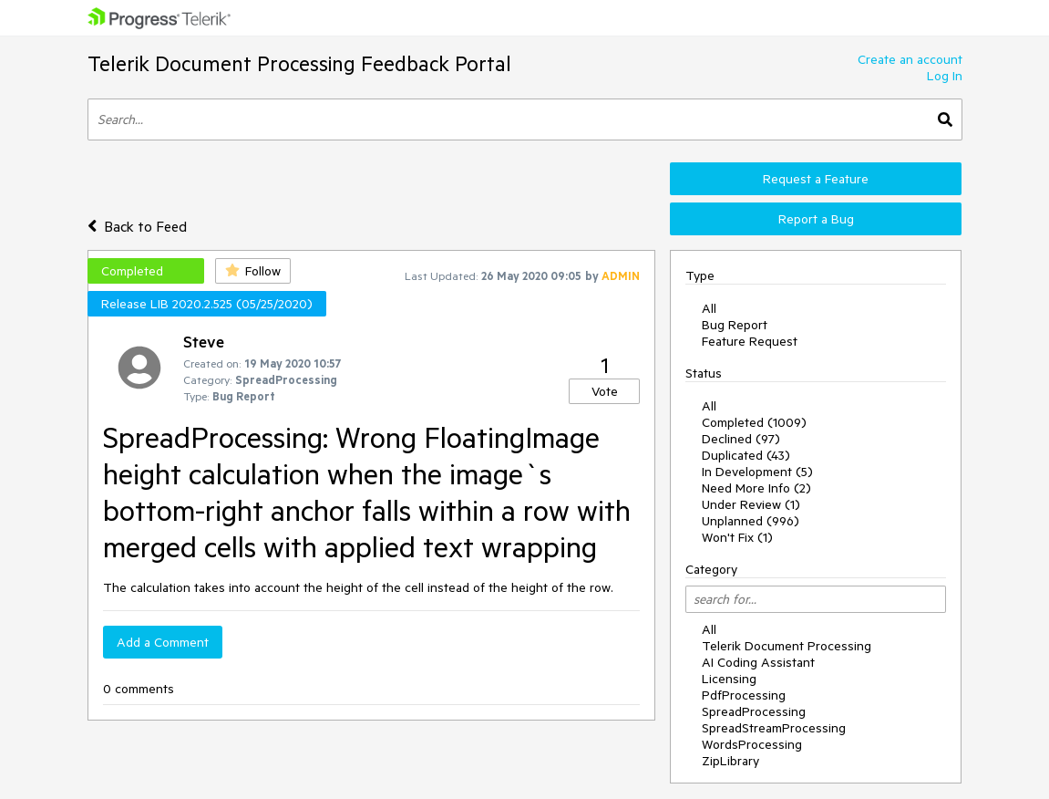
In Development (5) (757, 471)
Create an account (910, 59)
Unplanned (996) (750, 521)
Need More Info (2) (756, 488)
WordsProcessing (752, 744)
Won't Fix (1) (737, 537)
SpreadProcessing (754, 711)
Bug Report (734, 324)
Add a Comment (163, 642)
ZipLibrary (730, 760)
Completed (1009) (754, 422)
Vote (604, 391)
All (709, 308)
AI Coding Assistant (758, 662)
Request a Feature (816, 179)
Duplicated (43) (746, 455)
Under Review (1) (751, 504)
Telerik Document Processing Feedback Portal (299, 63)
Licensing (729, 678)
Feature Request (749, 341)
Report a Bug (816, 219)
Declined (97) (741, 439)
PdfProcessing (744, 695)
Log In (944, 75)
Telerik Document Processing (786, 646)
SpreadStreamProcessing (774, 728)
